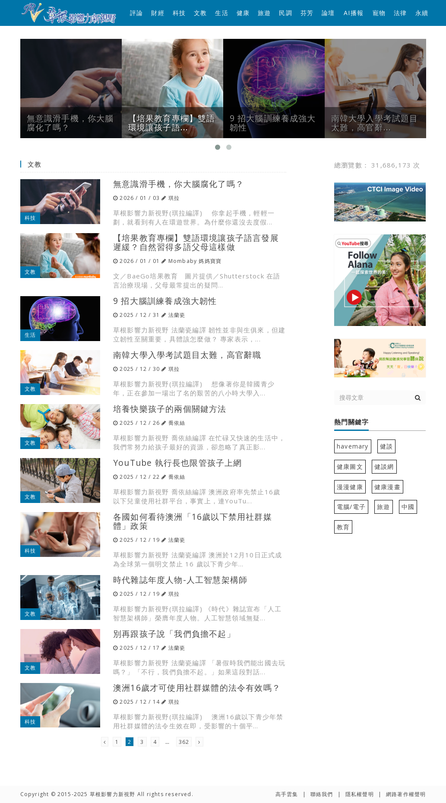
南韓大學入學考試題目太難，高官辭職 (187, 354)
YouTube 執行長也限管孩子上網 (177, 462)
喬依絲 (177, 423)
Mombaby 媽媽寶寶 (194, 261)
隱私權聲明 (359, 794)
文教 (200, 13)
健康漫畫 (387, 487)
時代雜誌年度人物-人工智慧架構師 (180, 579)
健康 (243, 13)
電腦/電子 (351, 507)
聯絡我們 (321, 794)
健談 (386, 446)
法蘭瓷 (177, 315)
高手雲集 (286, 794)
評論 (136, 13)
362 (184, 742)
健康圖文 (350, 466)
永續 (421, 13)
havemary (353, 446)
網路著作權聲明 (406, 794)
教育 (343, 527)
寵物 (379, 13)
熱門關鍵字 (351, 422)
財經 (157, 13)
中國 (408, 507)
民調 (285, 13)
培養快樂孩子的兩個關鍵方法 (170, 408)
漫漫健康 (350, 487)
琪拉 (174, 198)
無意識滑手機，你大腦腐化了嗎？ (178, 184)
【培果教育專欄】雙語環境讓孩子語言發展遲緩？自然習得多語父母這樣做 (196, 242)
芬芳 (306, 13)
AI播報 (354, 13)
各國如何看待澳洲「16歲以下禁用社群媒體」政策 (192, 521)
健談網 (384, 466)
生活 (221, 13)
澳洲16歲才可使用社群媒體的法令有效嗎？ (197, 687)
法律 (400, 13)
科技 (179, 13)
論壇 (328, 13)
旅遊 (264, 13)
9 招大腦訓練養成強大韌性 (165, 301)
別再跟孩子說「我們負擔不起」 (174, 633)
